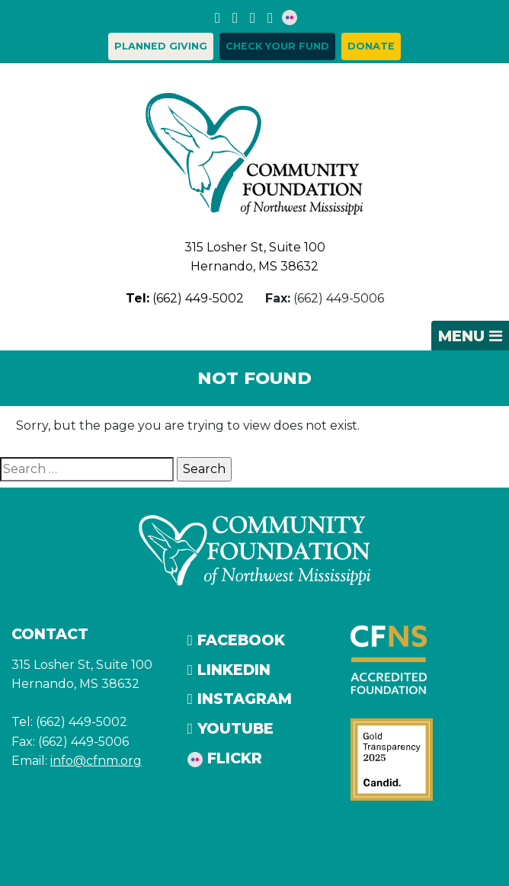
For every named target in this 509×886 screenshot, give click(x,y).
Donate (371, 46)
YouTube (230, 728)
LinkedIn (229, 670)
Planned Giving (160, 46)
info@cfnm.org (96, 760)
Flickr (224, 758)
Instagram (239, 698)
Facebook (236, 640)
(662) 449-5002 (185, 298)
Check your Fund (277, 46)
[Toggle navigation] (470, 336)
